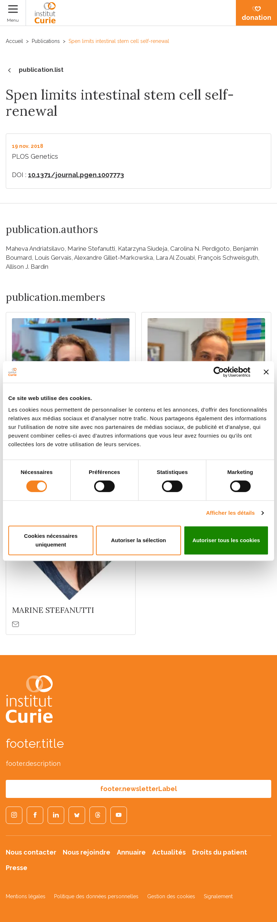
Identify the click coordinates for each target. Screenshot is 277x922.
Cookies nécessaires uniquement (51, 540)
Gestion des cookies (171, 896)
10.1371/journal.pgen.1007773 (76, 175)
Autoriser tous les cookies (226, 540)
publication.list (34, 70)
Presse (16, 867)
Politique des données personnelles (96, 896)
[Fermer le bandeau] (266, 371)
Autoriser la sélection (138, 540)
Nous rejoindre (86, 852)
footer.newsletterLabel (138, 789)
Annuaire (131, 852)
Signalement (218, 896)
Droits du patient (219, 852)
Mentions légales (25, 896)
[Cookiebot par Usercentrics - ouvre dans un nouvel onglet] (218, 371)
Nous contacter (31, 852)
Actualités (169, 852)
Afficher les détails (230, 513)
